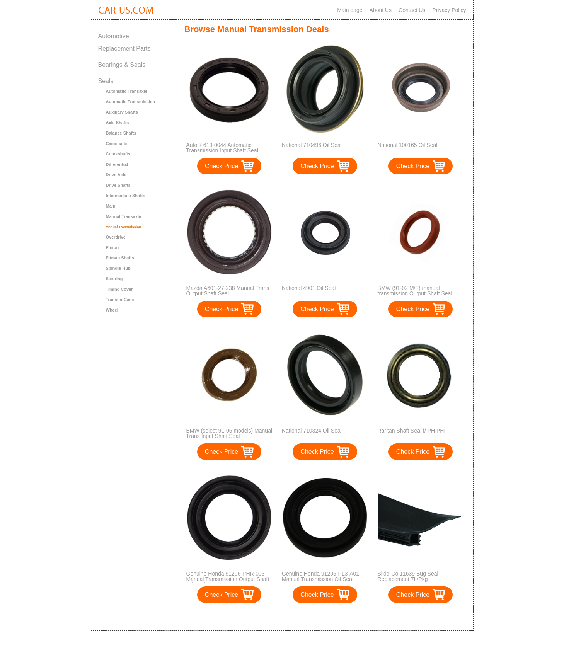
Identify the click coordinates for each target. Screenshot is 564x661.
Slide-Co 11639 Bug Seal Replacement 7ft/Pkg (408, 576)
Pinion (112, 247)
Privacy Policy (449, 10)
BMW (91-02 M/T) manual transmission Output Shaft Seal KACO (415, 293)
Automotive (113, 36)
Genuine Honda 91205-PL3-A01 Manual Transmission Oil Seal (320, 576)
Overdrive (116, 237)
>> (339, 616)
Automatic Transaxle (127, 91)
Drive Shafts (118, 185)
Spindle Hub (118, 268)
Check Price (221, 166)
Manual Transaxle (123, 216)
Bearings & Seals (122, 64)
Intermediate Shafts (125, 195)
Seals (106, 81)
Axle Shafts (117, 122)
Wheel (112, 310)
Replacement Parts (124, 48)
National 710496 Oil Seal (312, 145)
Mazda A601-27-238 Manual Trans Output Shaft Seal (227, 290)
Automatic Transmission (130, 101)
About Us (381, 10)
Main (111, 206)
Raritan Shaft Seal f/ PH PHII (412, 431)
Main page (349, 10)
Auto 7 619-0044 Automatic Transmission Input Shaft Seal (222, 147)
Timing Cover (119, 289)
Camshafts (117, 143)
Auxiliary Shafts (122, 112)
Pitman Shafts (120, 258)
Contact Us (412, 10)
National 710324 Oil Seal (312, 431)
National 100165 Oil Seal (408, 145)
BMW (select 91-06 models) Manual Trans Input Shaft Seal (229, 433)
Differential (117, 164)
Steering (114, 278)
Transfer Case (120, 299)
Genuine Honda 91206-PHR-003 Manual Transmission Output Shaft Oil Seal (227, 579)
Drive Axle (116, 174)
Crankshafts (118, 154)
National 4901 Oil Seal (309, 288)
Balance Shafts (121, 133)
